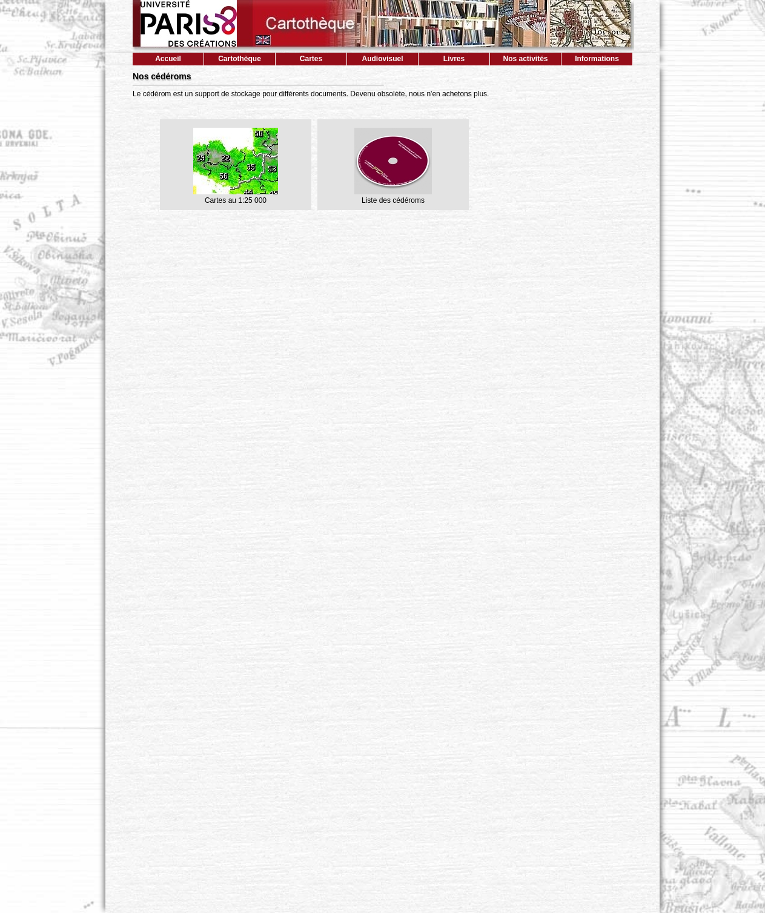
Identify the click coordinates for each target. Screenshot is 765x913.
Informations (597, 58)
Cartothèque (239, 58)
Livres (454, 58)
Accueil (168, 58)
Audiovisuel (382, 58)
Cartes (311, 58)
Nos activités (525, 58)
